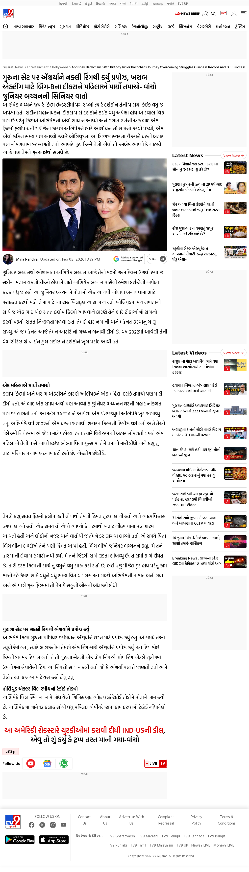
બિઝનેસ (185, 27)
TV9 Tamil (138, 845)
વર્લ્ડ (171, 27)
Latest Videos (189, 352)
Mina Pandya (27, 259)
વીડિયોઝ (82, 27)
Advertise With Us (131, 820)
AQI (213, 14)
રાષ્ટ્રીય (158, 27)
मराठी (112, 3)
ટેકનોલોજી (140, 27)
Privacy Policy (196, 820)
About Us (105, 820)
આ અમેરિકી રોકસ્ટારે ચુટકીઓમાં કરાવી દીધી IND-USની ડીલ (83, 730)
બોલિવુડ (11, 751)
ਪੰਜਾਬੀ (134, 3)
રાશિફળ (121, 27)
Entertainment (38, 66)
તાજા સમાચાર (23, 27)
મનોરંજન (223, 27)
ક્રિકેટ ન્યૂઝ (47, 27)
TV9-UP (183, 3)
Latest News (187, 155)
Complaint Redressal (166, 820)
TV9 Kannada (193, 836)
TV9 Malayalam (161, 845)
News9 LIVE (200, 845)
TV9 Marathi (148, 836)
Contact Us (84, 820)
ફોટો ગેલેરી (102, 27)
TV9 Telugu (170, 836)
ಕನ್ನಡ (88, 3)
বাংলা (123, 3)
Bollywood (60, 66)
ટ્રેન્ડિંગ (240, 27)
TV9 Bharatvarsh (121, 836)
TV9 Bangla (216, 836)
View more (233, 155)
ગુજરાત (65, 27)
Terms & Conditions (227, 820)
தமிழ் (145, 3)
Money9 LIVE (223, 845)
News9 (76, 3)
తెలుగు (100, 3)
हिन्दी (63, 3)
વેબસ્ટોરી (204, 27)
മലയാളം (157, 3)
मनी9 (170, 3)
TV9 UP (182, 845)
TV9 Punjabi (117, 845)
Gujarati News (13, 66)
